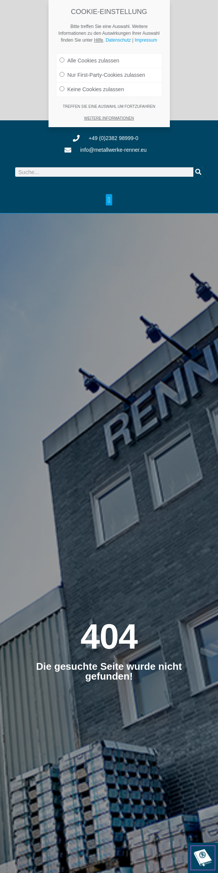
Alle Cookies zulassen (89, 61)
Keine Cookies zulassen (92, 89)
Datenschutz (118, 40)
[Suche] (198, 172)
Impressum (146, 40)
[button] (109, 199)
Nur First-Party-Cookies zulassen (102, 75)
